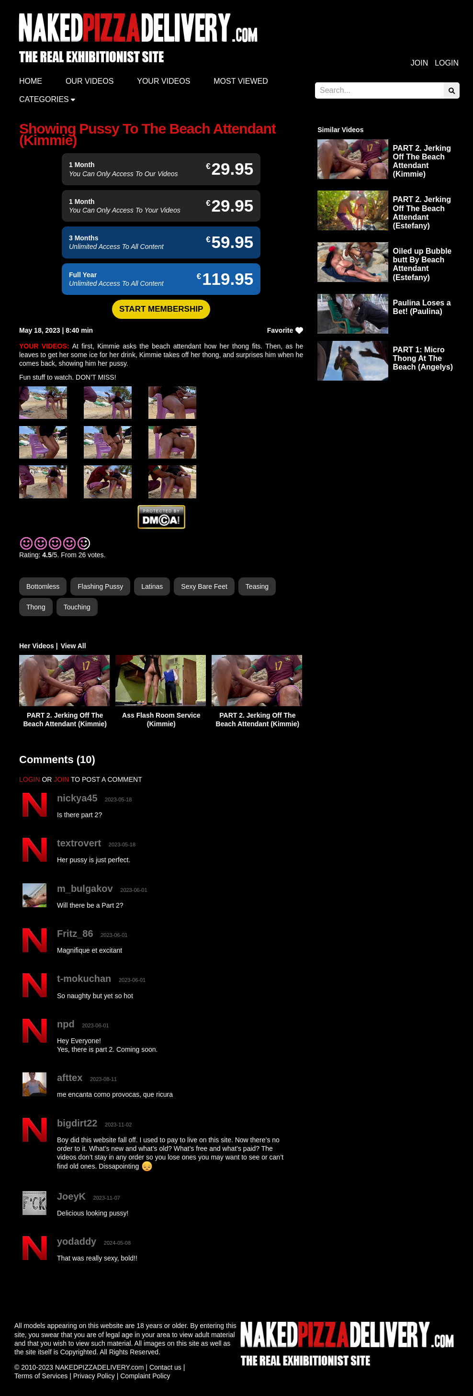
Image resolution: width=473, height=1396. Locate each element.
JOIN (61, 779)
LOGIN (29, 779)
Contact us (165, 1367)
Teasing (257, 586)
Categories (44, 99)
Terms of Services (41, 1376)
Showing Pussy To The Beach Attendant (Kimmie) (147, 134)
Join (419, 63)
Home (30, 81)
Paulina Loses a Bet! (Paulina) (422, 307)
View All (73, 646)
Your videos (163, 81)
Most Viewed (241, 81)
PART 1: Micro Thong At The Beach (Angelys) (423, 358)
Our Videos (89, 81)
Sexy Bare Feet (204, 586)
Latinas (152, 586)
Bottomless (42, 586)
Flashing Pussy (100, 586)
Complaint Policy (145, 1376)
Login (447, 63)
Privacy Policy (94, 1376)
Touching (77, 607)
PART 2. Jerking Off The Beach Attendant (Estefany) (422, 212)
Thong (35, 607)
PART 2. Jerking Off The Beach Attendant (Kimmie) (422, 161)
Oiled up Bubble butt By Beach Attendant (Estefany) (422, 264)
